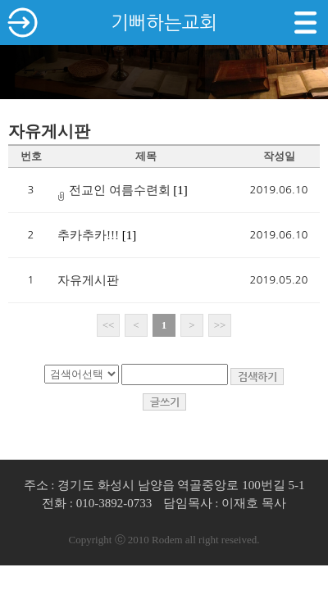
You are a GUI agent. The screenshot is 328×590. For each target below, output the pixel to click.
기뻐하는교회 (164, 22)
